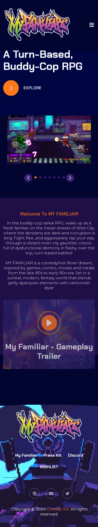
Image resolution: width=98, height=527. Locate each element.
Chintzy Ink (58, 509)
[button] (35, 177)
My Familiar (26, 455)
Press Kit (52, 455)
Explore (22, 88)
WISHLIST (49, 467)
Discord (75, 455)
